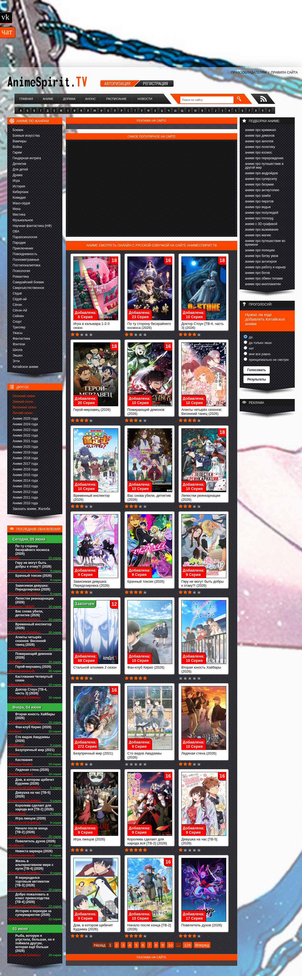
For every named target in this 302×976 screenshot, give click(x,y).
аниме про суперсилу (261, 179)
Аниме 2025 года (25, 418)
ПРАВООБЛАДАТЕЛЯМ (248, 72)
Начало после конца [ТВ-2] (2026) (31, 830)
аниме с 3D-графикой (261, 224)
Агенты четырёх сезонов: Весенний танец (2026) (30, 641)
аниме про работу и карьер (265, 267)
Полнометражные (26, 260)
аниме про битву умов (261, 256)
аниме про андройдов (261, 173)
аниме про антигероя (261, 261)
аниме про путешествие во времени (265, 242)
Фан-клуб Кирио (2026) (33, 727)
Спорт (17, 322)
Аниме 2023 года (25, 430)
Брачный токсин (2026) (33, 576)
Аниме (48, 98)
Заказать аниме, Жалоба (31, 509)
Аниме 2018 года (25, 458)
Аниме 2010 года (25, 503)
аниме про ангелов (259, 141)
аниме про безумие (259, 184)
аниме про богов (257, 273)
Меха (16, 209)
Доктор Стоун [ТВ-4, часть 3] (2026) (31, 691)
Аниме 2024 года (25, 424)
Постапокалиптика (26, 265)
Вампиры (19, 141)
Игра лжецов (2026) (30, 818)
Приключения (23, 248)
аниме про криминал (260, 130)
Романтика (21, 276)
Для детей (20, 169)
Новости (145, 98)
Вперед (202, 945)
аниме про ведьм (258, 207)
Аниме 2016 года (25, 469)
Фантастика (21, 338)
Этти (16, 361)
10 (170, 945)
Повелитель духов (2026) (35, 841)
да (250, 337)
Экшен (18, 355)
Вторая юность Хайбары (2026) (35, 716)
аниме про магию (258, 235)
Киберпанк (20, 192)
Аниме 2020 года (25, 447)
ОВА (16, 231)
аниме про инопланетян (263, 284)
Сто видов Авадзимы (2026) (32, 739)
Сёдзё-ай (20, 299)
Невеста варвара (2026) (34, 851)
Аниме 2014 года (25, 480)
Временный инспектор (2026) (33, 626)
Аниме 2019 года (25, 452)
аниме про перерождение (264, 158)
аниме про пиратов (259, 201)
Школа (17, 350)
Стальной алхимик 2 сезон (95, 665)
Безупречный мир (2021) (34, 750)
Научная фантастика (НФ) (32, 226)
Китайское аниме (25, 367)
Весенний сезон (24, 407)
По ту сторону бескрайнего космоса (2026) (32, 550)
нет (251, 348)
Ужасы (18, 333)
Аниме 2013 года (25, 486)
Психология (21, 271)
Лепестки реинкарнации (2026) (34, 600)
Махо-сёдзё (21, 203)
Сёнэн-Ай (20, 310)
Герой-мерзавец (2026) (33, 667)
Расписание (116, 98)
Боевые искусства (26, 135)
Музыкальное (23, 220)
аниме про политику (260, 147)
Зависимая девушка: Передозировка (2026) (32, 587)
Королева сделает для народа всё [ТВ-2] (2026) (34, 807)
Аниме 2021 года (25, 441)
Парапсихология (25, 237)
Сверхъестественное (28, 288)
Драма (17, 175)
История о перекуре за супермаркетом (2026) (33, 913)
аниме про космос (258, 152)
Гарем (17, 152)
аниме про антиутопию (262, 190)
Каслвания (24, 760)
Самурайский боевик (28, 282)
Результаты (256, 379)
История (19, 186)
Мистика (19, 214)
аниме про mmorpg (259, 218)
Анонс (90, 98)
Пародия (19, 243)
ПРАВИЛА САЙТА (284, 72)
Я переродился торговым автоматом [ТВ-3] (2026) (32, 881)
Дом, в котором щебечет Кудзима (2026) (34, 781)
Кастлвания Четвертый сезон (33, 678)
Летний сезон (23, 413)
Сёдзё (17, 293)
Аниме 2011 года (25, 497)
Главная (26, 98)
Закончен (85, 603)
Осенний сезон (24, 396)
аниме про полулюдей (261, 213)
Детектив (19, 164)
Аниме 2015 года (25, 475)
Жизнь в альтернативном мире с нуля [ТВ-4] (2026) (34, 864)
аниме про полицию (260, 250)
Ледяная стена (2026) (32, 770)
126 (187, 945)
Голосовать (256, 370)
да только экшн (260, 343)
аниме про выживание (261, 229)
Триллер (19, 327)
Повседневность (25, 254)
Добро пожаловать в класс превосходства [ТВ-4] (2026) (32, 898)
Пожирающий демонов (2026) (33, 655)
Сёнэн (17, 305)
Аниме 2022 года (25, 435)
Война (17, 147)
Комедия (19, 197)
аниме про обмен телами (264, 278)
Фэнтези (19, 344)
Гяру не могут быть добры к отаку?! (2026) (33, 564)
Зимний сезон (23, 402)
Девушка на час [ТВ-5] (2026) (33, 794)
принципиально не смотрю (268, 360)
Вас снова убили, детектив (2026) (29, 613)
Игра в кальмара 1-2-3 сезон (95, 324)
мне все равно (259, 354)
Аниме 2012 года (25, 492)
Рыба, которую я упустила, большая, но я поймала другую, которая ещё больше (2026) (35, 943)
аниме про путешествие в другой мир (264, 165)
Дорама (69, 98)
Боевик (18, 130)
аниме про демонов (260, 135)
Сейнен (18, 316)
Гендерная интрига (27, 158)
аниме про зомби (258, 196)
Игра (16, 181)
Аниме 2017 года (25, 464)
